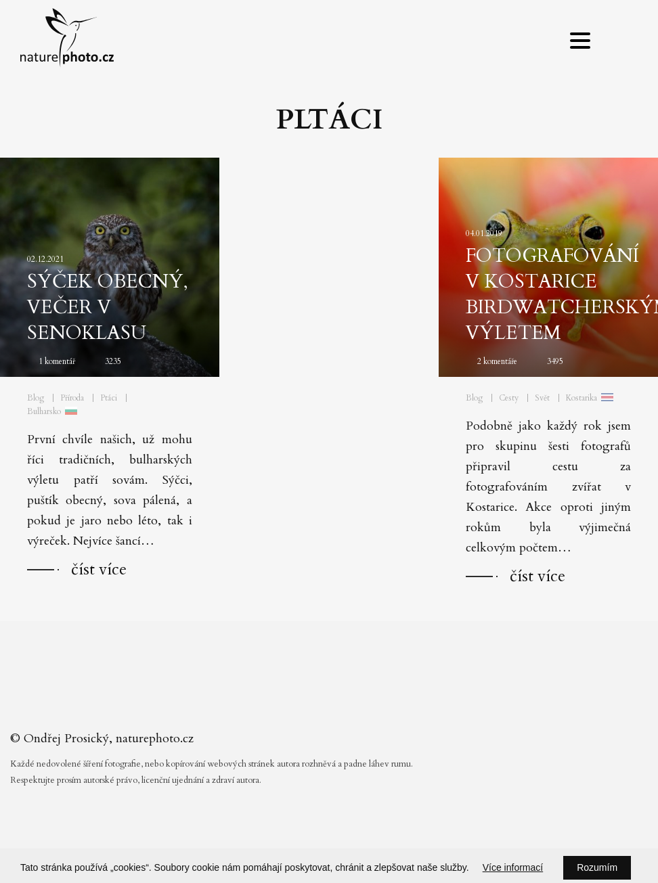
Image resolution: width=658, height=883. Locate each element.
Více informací (513, 867)
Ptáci (108, 397)
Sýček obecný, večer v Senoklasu (107, 307)
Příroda (72, 397)
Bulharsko (44, 411)
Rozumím (597, 867)
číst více (99, 569)
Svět (542, 397)
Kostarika (581, 397)
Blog (35, 397)
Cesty (509, 397)
